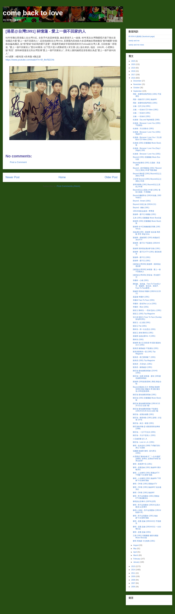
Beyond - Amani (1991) (142, 201)
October (136, 88)
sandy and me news (136, 45)
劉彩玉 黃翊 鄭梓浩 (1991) (143, 333)
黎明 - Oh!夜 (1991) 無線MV (143, 493)
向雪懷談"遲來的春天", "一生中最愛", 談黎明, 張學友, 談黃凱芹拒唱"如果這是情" (147, 459)
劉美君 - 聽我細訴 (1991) (142, 367)
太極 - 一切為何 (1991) (141, 113)
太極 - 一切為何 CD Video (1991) (145, 110)
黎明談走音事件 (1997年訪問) (144, 501)
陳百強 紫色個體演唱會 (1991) (144, 395)
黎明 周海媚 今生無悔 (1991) (144, 541)
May (135, 549)
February (137, 559)
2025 (133, 61)
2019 (133, 68)
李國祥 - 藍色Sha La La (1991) (144, 304)
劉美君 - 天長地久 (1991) (142, 364)
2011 (133, 573)
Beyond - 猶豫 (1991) (141, 208)
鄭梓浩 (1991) (138, 339)
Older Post (111, 177)
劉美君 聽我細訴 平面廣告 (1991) (145, 348)
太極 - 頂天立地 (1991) (141, 106)
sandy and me (134, 41)
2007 (133, 583)
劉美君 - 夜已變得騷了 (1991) (144, 357)
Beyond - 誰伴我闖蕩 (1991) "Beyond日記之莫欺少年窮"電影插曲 (147, 169)
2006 (133, 587)
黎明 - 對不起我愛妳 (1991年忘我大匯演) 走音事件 (146, 506)
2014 (133, 570)
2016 (133, 78)
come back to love (33, 13)
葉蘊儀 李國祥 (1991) (141, 297)
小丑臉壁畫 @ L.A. (140, 439)
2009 (133, 576)
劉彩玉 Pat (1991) (140, 326)
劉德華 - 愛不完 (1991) (141, 257)
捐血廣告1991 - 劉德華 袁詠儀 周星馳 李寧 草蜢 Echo (146, 233)
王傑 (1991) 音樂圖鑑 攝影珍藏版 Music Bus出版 (145, 537)
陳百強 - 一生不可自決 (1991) (144, 432)
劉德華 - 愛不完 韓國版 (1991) (144, 214)
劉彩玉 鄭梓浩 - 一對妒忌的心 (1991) (147, 310)
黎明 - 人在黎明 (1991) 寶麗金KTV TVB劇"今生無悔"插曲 (146, 474)
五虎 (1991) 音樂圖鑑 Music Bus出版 (147, 218)
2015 (133, 566)
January (136, 562)
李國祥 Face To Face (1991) (144, 300)
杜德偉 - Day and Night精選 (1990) (146, 120)
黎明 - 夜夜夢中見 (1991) (142, 464)
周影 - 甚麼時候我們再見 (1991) (145, 103)
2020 (133, 64)
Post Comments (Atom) (68, 186)
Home (62, 177)
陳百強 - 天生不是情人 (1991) (144, 435)
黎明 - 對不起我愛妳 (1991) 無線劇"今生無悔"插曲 (145, 517)
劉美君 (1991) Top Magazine (144, 360)
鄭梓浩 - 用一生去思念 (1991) (144, 329)
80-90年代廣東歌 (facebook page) (142, 36)
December (137, 81)
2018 (133, 71)
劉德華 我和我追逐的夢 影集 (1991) (146, 248)
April (135, 552)
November (137, 84)
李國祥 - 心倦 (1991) (141, 280)
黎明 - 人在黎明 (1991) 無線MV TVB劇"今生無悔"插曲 (147, 479)
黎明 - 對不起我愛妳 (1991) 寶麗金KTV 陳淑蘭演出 (146, 497)
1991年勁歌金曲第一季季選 (143, 211)
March (136, 555)
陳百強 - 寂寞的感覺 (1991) (143, 414)
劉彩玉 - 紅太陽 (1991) (141, 322)
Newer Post (13, 177)
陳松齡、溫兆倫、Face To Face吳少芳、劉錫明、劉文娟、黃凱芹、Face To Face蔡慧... (147, 286)
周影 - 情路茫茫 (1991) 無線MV (145, 99)
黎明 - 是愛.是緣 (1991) (142, 532)
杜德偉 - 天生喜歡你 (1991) (143, 128)
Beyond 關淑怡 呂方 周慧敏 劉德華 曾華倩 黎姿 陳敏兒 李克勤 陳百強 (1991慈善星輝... (146, 389)
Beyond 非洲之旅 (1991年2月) (144, 204)
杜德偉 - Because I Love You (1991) (146, 154)
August (136, 545)
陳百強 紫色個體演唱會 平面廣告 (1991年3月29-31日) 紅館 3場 (145, 410)
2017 (133, 75)
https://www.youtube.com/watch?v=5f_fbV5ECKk (30, 59)
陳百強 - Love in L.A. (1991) (143, 442)
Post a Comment (18, 162)
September (137, 91)
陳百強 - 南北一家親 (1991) (143, 423)
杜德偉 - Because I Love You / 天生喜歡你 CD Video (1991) (147, 138)
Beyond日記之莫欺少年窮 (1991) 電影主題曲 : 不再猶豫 (146, 191)
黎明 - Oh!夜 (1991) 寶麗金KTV (145, 484)
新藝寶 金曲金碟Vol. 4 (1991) (144, 336)
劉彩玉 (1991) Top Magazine (144, 314)
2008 (133, 580)
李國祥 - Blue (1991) (141, 307)
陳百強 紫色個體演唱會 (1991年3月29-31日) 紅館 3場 (146, 405)
